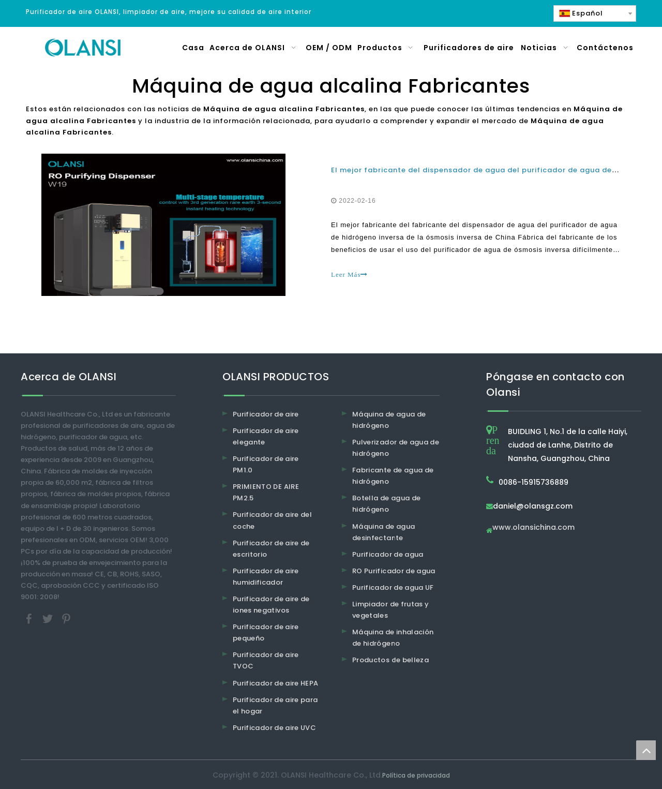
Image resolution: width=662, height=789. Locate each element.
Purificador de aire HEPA (275, 683)
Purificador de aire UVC (274, 728)
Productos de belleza (390, 660)
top (646, 750)
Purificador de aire (266, 414)
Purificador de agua (388, 554)
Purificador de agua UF (393, 587)
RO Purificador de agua (393, 571)
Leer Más (349, 274)
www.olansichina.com (533, 528)
